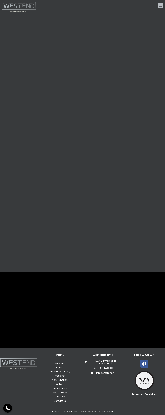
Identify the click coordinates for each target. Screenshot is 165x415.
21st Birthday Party (60, 371)
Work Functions (60, 380)
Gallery (60, 384)
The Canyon (60, 392)
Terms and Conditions (144, 394)
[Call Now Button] (7, 408)
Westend (60, 363)
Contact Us (60, 400)
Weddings (60, 375)
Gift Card (60, 396)
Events (60, 367)
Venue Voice (60, 388)
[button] (160, 5)
